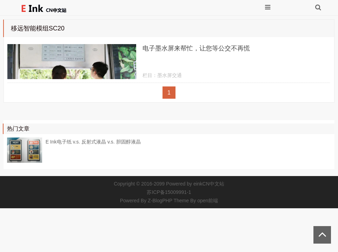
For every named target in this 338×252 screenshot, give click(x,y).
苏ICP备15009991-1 (169, 192)
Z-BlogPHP (160, 200)
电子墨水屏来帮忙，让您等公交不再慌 (196, 48)
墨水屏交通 (169, 75)
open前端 (207, 200)
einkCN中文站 (208, 184)
